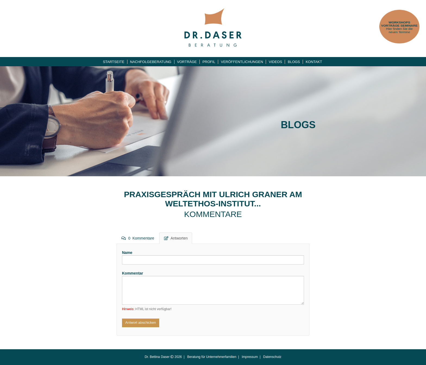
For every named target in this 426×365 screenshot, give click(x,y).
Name (127, 252)
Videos (275, 62)
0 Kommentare (137, 238)
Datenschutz (272, 357)
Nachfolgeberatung (150, 62)
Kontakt (314, 62)
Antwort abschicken (140, 322)
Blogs (294, 62)
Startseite (113, 62)
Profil (208, 62)
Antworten (176, 238)
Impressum (250, 357)
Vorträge (187, 62)
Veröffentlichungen (242, 62)
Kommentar (132, 273)
